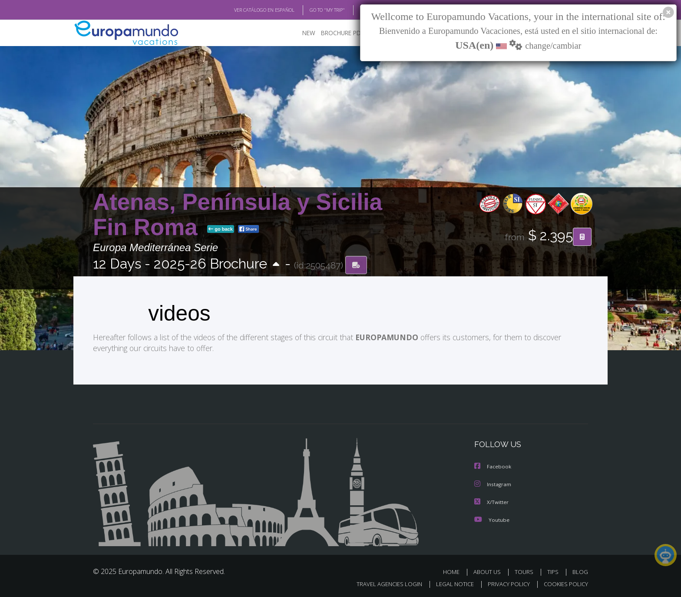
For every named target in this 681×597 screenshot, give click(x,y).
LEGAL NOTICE (449, 582)
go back (220, 229)
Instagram (493, 483)
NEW (300, 33)
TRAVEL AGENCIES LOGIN (381, 582)
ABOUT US (489, 570)
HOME (454, 570)
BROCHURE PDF (336, 33)
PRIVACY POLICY (505, 582)
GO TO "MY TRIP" (313, 10)
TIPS (554, 570)
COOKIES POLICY (564, 582)
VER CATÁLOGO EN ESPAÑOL (244, 10)
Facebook (493, 466)
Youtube (491, 518)
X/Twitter (491, 501)
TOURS (526, 570)
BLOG (355, 10)
